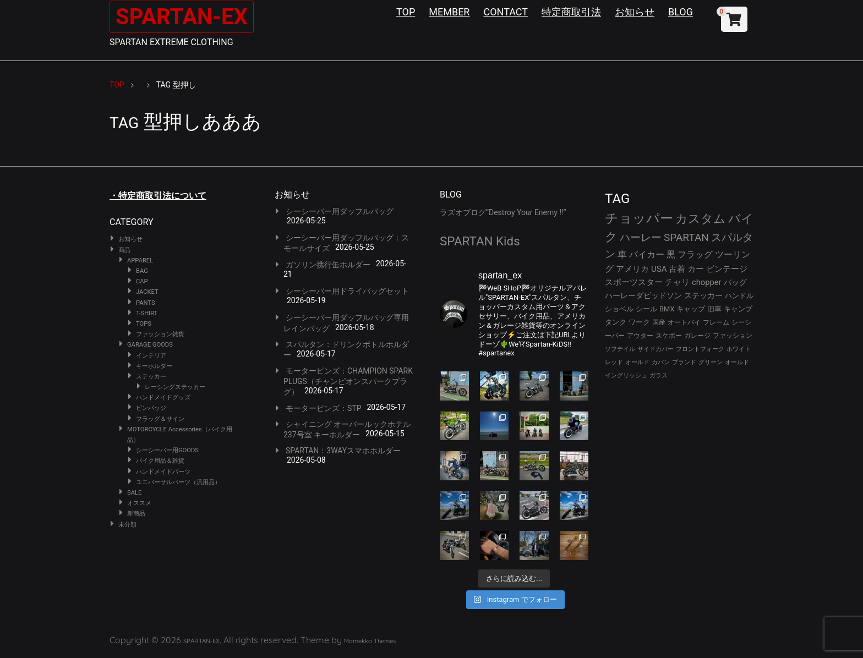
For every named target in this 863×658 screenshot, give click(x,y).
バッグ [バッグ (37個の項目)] (735, 282)
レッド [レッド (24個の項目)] (614, 362)
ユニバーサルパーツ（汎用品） (178, 482)
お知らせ (634, 12)
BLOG (680, 12)
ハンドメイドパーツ (163, 471)
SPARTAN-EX (182, 17)
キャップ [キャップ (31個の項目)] (690, 309)
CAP (142, 281)
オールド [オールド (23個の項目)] (637, 362)
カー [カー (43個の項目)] (695, 269)
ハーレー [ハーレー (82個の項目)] (641, 237)
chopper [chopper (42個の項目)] (707, 282)
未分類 (127, 524)
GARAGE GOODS (150, 344)
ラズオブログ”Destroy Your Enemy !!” (503, 212)
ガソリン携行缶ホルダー (328, 264)
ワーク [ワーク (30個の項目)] (639, 322)
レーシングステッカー (175, 387)
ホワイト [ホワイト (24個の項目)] (739, 349)
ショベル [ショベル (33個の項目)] (619, 309)
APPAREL (140, 260)
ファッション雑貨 (160, 334)
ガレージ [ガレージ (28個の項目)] (697, 335)
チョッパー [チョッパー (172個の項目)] (639, 218)
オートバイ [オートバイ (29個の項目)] (684, 322)
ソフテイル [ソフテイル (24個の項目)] (620, 349)
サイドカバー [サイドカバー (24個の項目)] (655, 349)
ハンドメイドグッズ (163, 397)
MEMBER (449, 12)
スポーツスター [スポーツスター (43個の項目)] (634, 282)
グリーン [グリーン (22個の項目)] (710, 362)
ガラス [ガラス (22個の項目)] (658, 375)
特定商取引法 (571, 12)
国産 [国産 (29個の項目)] (658, 322)
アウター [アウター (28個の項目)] (640, 335)
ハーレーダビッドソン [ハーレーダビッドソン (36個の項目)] (643, 295)
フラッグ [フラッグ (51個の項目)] (695, 254)
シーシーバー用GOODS (167, 450)
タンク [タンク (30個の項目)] (615, 322)
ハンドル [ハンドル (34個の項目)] (739, 296)
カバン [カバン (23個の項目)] (661, 362)
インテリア (151, 355)
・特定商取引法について (158, 195)
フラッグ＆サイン (160, 419)
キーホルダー (154, 366)
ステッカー (151, 376)
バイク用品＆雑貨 (160, 460)
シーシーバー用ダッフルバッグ (340, 211)
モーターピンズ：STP (324, 408)
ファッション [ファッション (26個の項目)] (732, 335)
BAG (142, 271)
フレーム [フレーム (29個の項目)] (716, 322)
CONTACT (505, 12)
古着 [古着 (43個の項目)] (677, 269)
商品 (124, 250)
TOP (405, 12)
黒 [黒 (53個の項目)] (671, 254)
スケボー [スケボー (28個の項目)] (669, 335)
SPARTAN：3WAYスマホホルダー (343, 450)
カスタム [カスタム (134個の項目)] (700, 218)
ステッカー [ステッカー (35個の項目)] (703, 295)
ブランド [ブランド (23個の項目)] (684, 362)
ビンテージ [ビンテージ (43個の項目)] (726, 269)
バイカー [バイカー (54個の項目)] (646, 254)
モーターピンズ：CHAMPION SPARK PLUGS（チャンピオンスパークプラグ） (348, 381)
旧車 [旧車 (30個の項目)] (714, 309)
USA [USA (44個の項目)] (659, 269)
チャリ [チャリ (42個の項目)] (677, 282)
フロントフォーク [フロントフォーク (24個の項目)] (700, 349)
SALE (134, 492)
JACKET (147, 291)
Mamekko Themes (370, 641)
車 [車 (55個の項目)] (622, 254)
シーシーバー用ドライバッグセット (347, 291)
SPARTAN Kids (480, 241)
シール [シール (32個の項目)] (646, 309)
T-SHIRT (146, 313)
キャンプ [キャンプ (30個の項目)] (738, 309)
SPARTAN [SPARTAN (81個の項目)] (686, 237)
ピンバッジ (151, 408)
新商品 (136, 513)
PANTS (145, 302)
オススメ (139, 503)
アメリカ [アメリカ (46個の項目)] (632, 269)
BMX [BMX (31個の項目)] (667, 309)
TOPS (143, 323)
